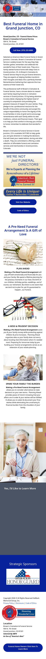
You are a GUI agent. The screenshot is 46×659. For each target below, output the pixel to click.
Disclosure (20, 603)
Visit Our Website (23, 202)
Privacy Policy (8, 603)
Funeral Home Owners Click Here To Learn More (23, 647)
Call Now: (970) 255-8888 (23, 50)
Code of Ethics (23, 210)
